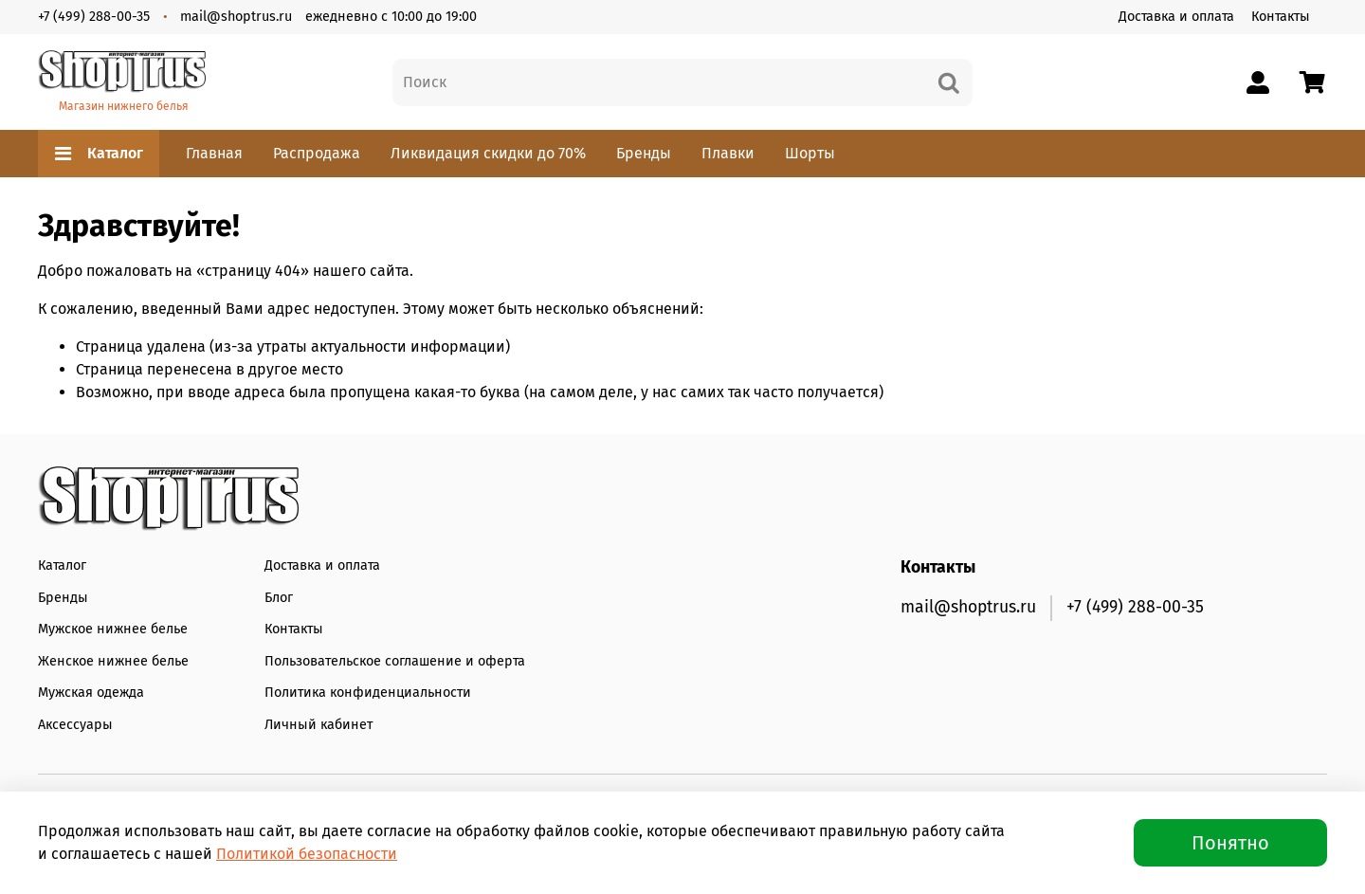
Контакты (1280, 17)
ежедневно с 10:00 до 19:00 (391, 17)
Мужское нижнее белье (113, 629)
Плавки (728, 153)
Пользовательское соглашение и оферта (394, 661)
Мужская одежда (91, 692)
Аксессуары (75, 725)
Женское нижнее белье (113, 661)
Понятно (1230, 842)
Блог (278, 598)
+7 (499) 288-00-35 (94, 17)
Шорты (810, 153)
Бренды (643, 153)
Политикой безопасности (306, 854)
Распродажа (316, 153)
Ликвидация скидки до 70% (488, 153)
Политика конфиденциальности (367, 692)
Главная (214, 153)
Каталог (98, 153)
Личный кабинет (318, 725)
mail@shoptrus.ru (236, 17)
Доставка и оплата (1176, 17)
